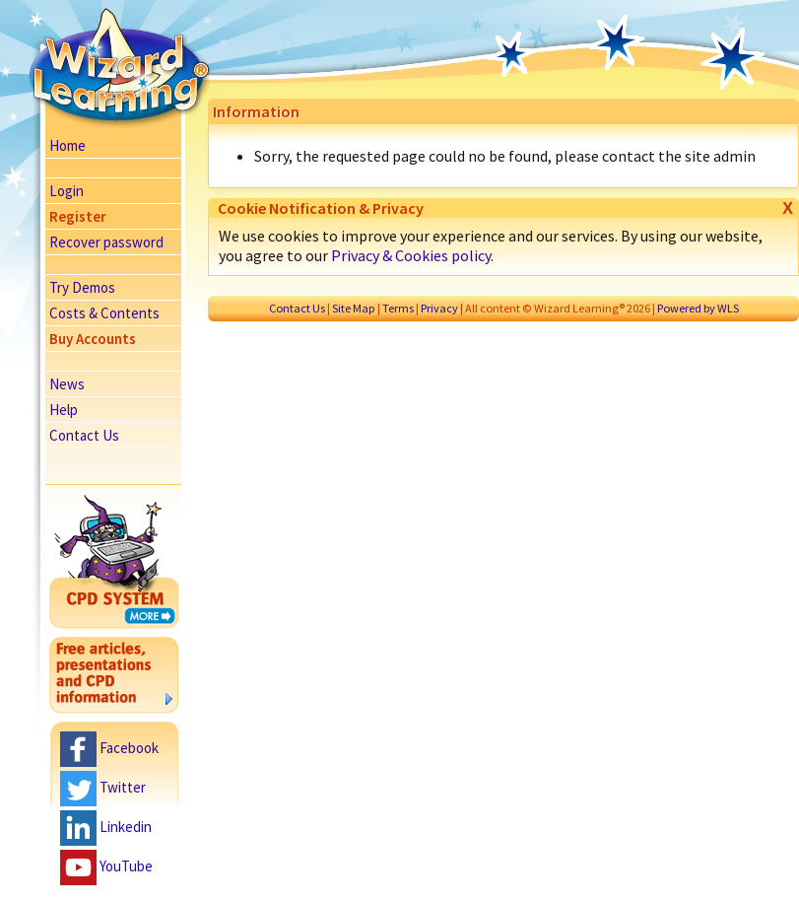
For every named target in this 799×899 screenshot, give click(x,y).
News (67, 384)
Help (63, 409)
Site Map (353, 308)
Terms (398, 308)
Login (66, 190)
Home (67, 145)
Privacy (439, 308)
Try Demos (82, 287)
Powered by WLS (698, 308)
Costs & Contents (104, 313)
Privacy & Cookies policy (411, 255)
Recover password (106, 242)
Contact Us (84, 435)
